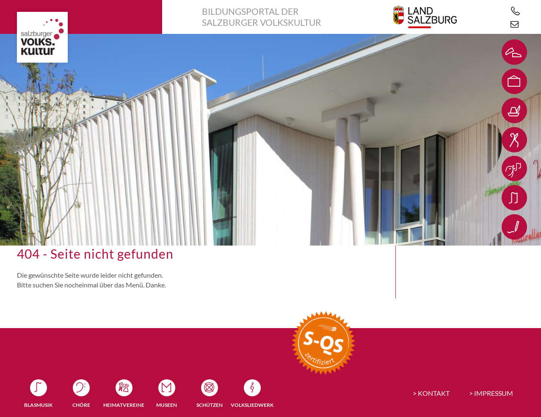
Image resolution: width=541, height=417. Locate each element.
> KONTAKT (431, 393)
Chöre (81, 405)
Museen (166, 405)
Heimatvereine (123, 405)
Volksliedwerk (252, 405)
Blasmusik (38, 405)
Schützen (209, 405)
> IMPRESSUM (491, 393)
